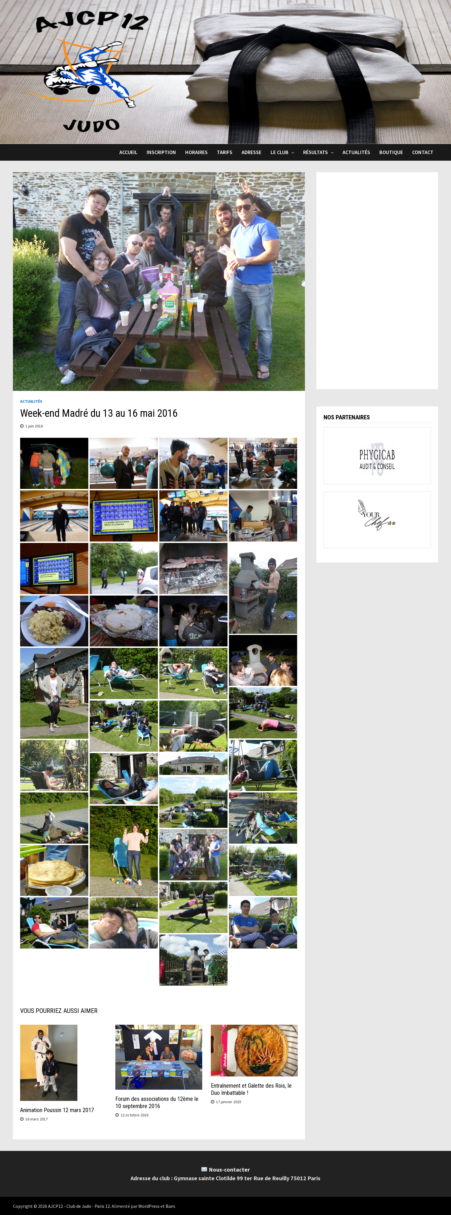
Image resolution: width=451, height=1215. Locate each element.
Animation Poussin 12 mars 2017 (57, 1109)
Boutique (391, 152)
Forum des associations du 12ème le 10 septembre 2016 (156, 1102)
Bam (170, 1206)
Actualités (356, 152)
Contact (422, 152)
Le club (279, 152)
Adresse (251, 152)
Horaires (196, 152)
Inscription (161, 152)
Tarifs (224, 152)
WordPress (149, 1206)
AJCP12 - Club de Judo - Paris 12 (79, 1206)
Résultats (315, 152)
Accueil (128, 152)
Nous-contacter (229, 1169)
